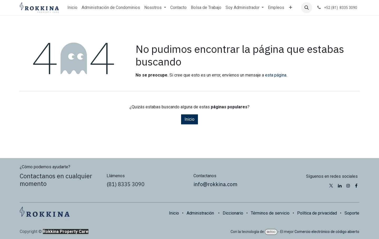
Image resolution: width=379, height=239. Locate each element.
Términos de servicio (270, 213)
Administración (200, 213)
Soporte (352, 213)
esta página (275, 75)
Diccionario (233, 213)
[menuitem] (72, 7)
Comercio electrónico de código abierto (327, 232)
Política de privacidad (317, 213)
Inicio (189, 119)
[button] (306, 7)
